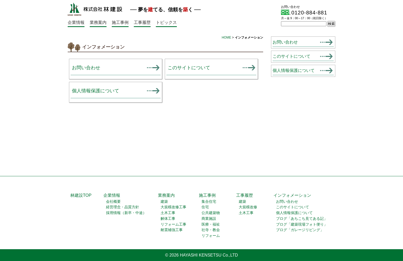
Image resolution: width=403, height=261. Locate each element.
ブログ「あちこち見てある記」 (301, 219)
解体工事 (168, 219)
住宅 (205, 207)
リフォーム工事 (173, 224)
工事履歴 (142, 22)
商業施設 (209, 219)
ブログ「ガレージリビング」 (300, 230)
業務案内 (98, 22)
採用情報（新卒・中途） (126, 213)
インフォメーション (292, 195)
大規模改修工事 (173, 207)
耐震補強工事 (172, 230)
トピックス (166, 22)
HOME (226, 37)
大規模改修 (248, 207)
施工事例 (120, 22)
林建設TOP (81, 195)
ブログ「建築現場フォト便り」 (301, 224)
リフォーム (211, 236)
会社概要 (113, 202)
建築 (164, 202)
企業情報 (76, 22)
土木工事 (168, 213)
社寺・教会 (211, 230)
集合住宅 (209, 202)
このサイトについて (189, 67)
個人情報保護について (95, 90)
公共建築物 (211, 213)
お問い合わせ (86, 67)
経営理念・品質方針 (122, 207)
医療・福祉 (211, 224)
